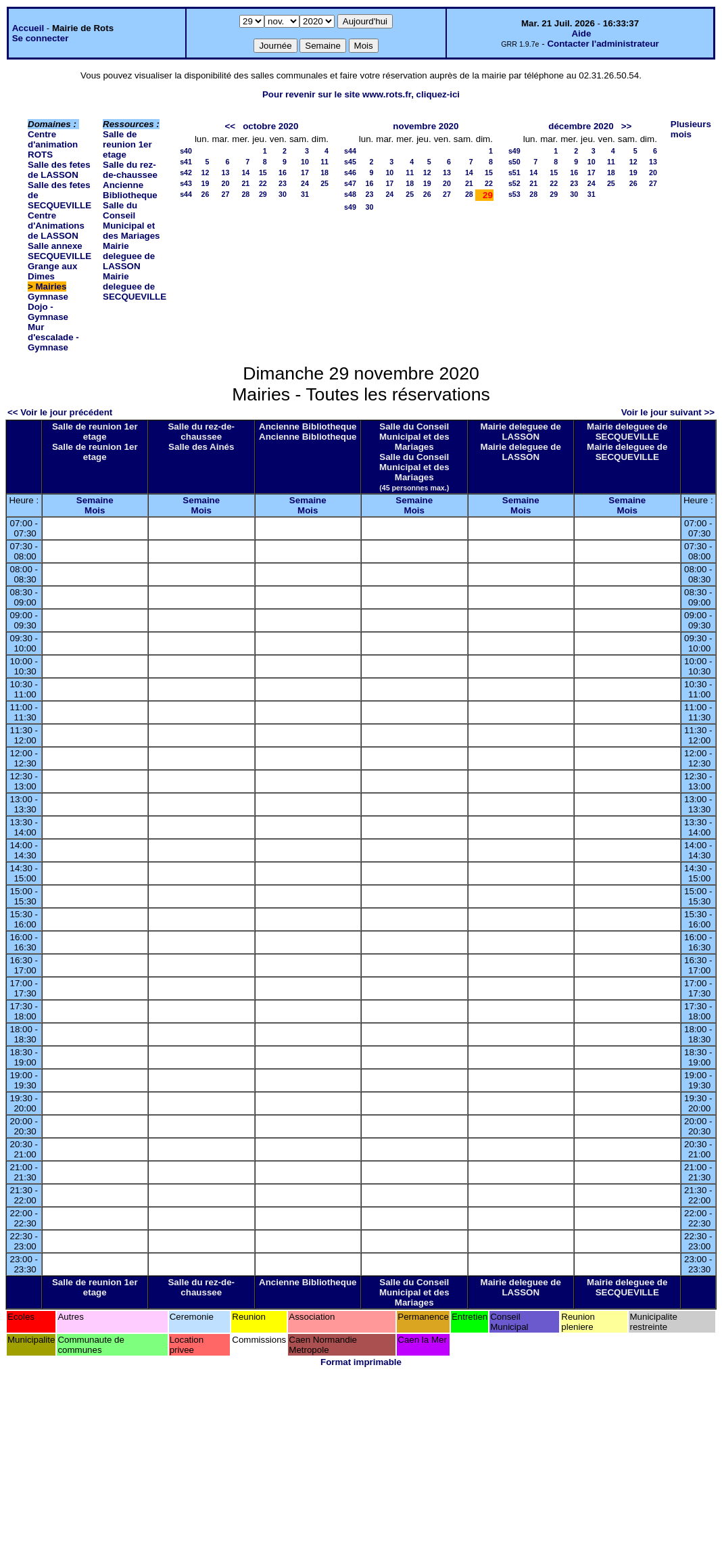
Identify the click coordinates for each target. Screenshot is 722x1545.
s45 (350, 162)
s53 (514, 194)
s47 (350, 183)
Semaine (95, 500)
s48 (350, 194)
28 (245, 194)
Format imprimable (361, 1362)
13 (225, 172)
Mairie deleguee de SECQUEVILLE (134, 286)
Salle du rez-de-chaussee (130, 170)
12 (205, 172)
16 (283, 172)
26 (205, 194)
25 (324, 183)
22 (263, 183)
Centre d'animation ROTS (53, 144)
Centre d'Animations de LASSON (56, 225)
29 (263, 194)
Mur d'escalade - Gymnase (53, 337)
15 (263, 172)
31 (305, 194)
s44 (186, 194)
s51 (514, 172)
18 (324, 172)
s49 (350, 207)
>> (626, 126)
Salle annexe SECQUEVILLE (59, 251)
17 (305, 172)
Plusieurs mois (691, 129)
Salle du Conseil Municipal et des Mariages (131, 220)
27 (225, 194)
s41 (186, 162)
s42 (186, 172)
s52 (514, 183)
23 (283, 183)
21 (245, 183)
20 (225, 183)
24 (305, 183)
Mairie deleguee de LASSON (129, 256)
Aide (581, 33)
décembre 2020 (580, 126)
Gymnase (48, 297)
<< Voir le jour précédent (59, 412)
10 (305, 162)
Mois (95, 510)
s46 (350, 172)
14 (245, 172)
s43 (186, 183)
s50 (514, 162)
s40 (186, 151)
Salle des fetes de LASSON (59, 170)
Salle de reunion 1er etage (127, 144)
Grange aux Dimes (52, 271)
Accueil (28, 28)
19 (205, 183)
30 (283, 194)
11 (324, 162)
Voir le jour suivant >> (668, 412)
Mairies (51, 286)
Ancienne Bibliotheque (130, 190)
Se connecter (40, 38)
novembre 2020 (425, 126)
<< (230, 126)
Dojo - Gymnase (48, 312)
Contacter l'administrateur (602, 44)
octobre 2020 (270, 126)
